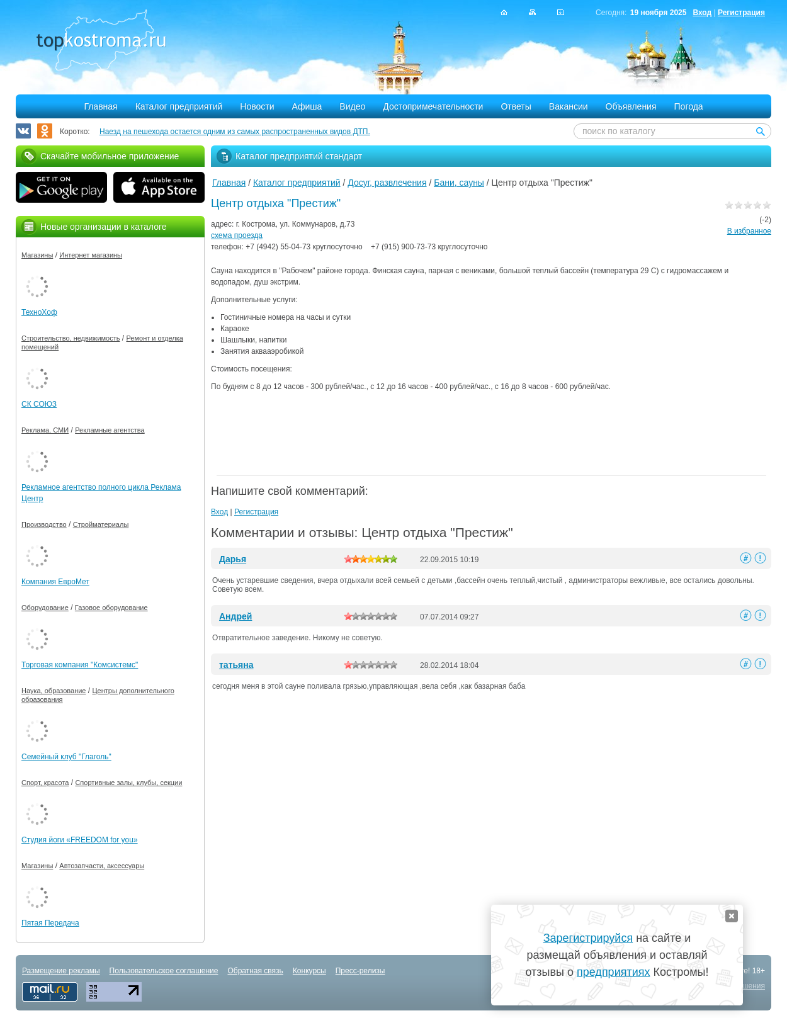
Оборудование (45, 607)
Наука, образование (53, 690)
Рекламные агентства (110, 430)
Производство (44, 524)
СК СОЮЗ (39, 404)
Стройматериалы (101, 524)
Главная (100, 106)
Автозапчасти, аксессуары (101, 865)
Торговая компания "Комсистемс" (79, 664)
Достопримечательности (433, 106)
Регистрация (741, 12)
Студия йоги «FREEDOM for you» (79, 839)
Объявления (631, 106)
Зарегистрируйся (588, 938)
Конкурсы (309, 970)
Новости (257, 106)
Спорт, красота (45, 782)
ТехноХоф (39, 312)
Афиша (307, 106)
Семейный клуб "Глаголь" (66, 756)
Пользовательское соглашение (164, 970)
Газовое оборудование (111, 607)
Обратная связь (255, 970)
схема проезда (237, 235)
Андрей (235, 616)
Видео (352, 106)
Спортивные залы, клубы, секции (128, 782)
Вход (702, 12)
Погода (688, 106)
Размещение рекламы (61, 970)
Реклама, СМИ (45, 430)
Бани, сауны (459, 183)
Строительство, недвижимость (70, 338)
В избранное (749, 231)
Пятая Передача (50, 923)
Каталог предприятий (179, 106)
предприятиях (613, 972)
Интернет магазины (90, 255)
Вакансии (568, 106)
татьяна (236, 665)
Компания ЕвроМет (55, 581)
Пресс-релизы (360, 970)
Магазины (37, 255)
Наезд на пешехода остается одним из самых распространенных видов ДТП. (234, 131)
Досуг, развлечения (387, 183)
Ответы (516, 106)
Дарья (232, 559)
